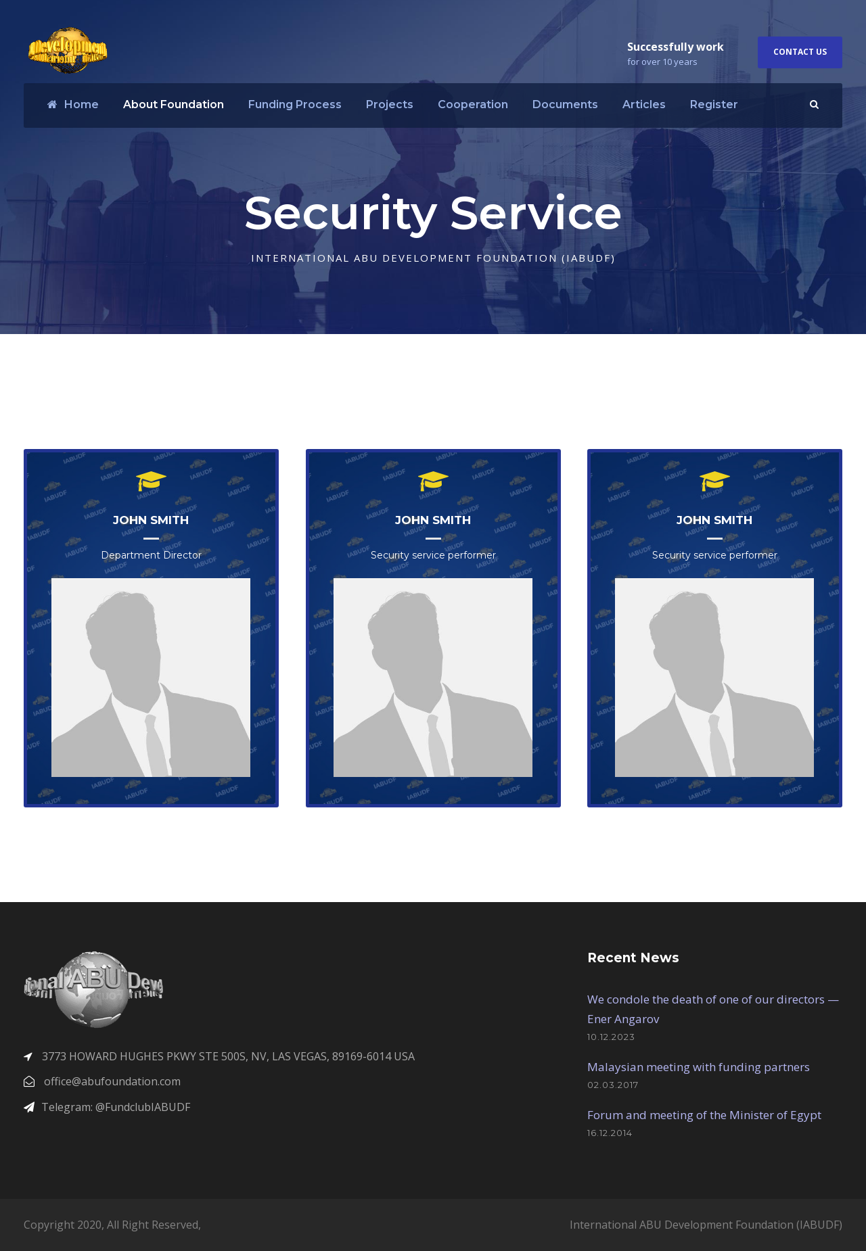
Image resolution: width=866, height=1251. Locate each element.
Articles (644, 104)
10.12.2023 (611, 1036)
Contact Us (800, 51)
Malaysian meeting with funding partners (698, 1067)
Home (73, 104)
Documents (565, 104)
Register (714, 104)
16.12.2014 (610, 1132)
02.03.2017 (613, 1084)
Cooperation (473, 104)
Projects (389, 104)
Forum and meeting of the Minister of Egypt (704, 1115)
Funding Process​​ (295, 104)
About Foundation (173, 104)
